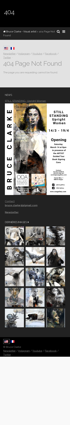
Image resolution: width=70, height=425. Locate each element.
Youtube (37, 350)
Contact (10, 201)
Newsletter (9, 350)
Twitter (7, 354)
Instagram (24, 350)
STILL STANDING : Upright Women (25, 100)
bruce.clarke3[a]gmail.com (21, 205)
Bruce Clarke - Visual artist (19, 31)
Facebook (51, 350)
